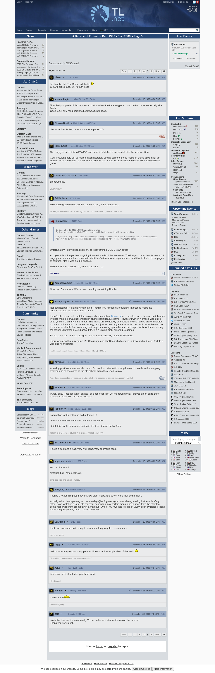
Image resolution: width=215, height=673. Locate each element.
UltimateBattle (182, 187)
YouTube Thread (24, 335)
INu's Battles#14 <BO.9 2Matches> (30, 114)
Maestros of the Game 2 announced (28, 67)
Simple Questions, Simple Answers (30, 214)
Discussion (190, 58)
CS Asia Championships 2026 (187, 408)
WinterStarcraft (179, 167)
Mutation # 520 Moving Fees (29, 160)
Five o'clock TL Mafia (26, 307)
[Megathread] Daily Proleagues (30, 196)
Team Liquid (169, 2)
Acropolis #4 (179, 360)
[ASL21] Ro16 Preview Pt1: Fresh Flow (28, 50)
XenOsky (40, 427)
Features (83, 30)
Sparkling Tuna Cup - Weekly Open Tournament (30, 117)
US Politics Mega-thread (27, 322)
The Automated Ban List (27, 402)
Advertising (87, 663)
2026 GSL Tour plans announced (28, 70)
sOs (192, 453)
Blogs (30, 408)
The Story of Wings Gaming (29, 259)
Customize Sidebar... (30, 433)
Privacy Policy (100, 663)
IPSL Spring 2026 (181, 306)
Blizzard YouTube (183, 192)
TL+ (113, 30)
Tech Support (24, 388)
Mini (192, 467)
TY (177, 453)
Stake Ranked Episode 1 (185, 332)
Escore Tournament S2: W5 (186, 356)
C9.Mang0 (177, 170)
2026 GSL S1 (180, 393)
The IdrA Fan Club (25, 343)
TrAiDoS (41, 415)
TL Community (24, 399)
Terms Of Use (115, 663)
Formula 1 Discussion (26, 372)
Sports (20, 366)
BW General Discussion (27, 179)
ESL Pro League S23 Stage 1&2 (188, 343)
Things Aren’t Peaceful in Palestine (30, 328)
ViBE (175, 173)
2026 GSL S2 (180, 386)
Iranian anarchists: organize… (26, 427)
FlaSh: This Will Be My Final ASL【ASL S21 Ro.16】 (30, 175)
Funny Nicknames (24, 424)
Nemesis (116, 316)
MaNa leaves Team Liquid (28, 75)
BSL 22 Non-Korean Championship (189, 363)
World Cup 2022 (25, 383)
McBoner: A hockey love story (30, 375)
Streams (54, 30)
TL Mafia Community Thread (29, 304)
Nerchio (193, 451)
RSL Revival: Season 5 (184, 389)
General (21, 87)
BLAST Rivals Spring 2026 (185, 423)
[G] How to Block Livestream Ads (30, 394)
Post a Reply (56, 70)
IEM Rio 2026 (180, 324)
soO (192, 455)
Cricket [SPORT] (24, 378)
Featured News (24, 42)
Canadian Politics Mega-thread (30, 325)
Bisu (192, 463)
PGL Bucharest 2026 (183, 328)
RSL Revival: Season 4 (184, 281)
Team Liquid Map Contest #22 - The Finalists (28, 48)
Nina (175, 136)
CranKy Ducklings (180, 54)
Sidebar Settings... (184, 474)
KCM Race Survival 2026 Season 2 (189, 309)
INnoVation (195, 457)
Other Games (30, 229)
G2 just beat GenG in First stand (30, 267)
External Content (26, 148)
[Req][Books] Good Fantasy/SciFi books (30, 357)
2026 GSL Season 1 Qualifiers (28, 64)
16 (43, 48)
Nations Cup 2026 (182, 320)
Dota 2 (20, 256)
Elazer (194, 460)
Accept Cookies (141, 668)
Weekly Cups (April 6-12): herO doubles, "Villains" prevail (28, 72)
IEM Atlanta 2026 (181, 411)
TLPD (184, 433)
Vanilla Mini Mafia (24, 298)
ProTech (176, 133)
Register (29, 2)
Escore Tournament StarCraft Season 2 (30, 199)
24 (43, 75)
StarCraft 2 (30, 81)
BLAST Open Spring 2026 (185, 335)
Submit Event (192, 66)
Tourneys (22, 108)
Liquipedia (183, 2)
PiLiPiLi (176, 139)
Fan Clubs (22, 340)
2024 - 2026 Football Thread (29, 369)
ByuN (178, 451)
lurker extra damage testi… (26, 418)
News (30, 36)
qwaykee (40, 421)
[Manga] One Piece (25, 351)
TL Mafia (21, 295)
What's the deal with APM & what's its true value (30, 217)
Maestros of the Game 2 (184, 382)
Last (178, 469)
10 (43, 45)
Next (157, 71)
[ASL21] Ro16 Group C (27, 202)
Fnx (175, 158)
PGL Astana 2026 (181, 419)
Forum (30, 30)
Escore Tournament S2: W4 (186, 278)
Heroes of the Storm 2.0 (27, 278)
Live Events (184, 36)
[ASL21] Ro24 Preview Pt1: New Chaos (28, 56)
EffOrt (178, 467)
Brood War (30, 167)
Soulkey (193, 465)
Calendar (42, 30)
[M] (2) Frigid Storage (26, 143)
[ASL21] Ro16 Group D (27, 206)
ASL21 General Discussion (28, 185)
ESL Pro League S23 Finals (186, 339)
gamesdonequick (183, 182)
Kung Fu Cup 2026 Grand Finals (188, 371)
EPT (104, 30)
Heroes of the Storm (27, 272)
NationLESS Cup (181, 285)
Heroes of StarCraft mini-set (29, 290)
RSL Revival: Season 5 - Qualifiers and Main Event (30, 123)
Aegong (176, 144)
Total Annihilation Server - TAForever (30, 248)
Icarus (176, 148)
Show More (177, 262)
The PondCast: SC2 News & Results (30, 154)
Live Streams (184, 118)
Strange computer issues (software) (30, 391)
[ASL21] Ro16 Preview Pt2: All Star (28, 45)
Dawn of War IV (23, 241)
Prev (124, 71)
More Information (163, 668)
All (164, 71)
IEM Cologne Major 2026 (185, 400)
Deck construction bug (26, 286)
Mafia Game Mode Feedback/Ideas (30, 301)
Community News (26, 61)
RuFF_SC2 (178, 130)
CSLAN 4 (178, 367)
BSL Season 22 (181, 295)
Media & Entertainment (29, 348)
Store (94, 30)
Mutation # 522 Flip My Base (29, 151)
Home (19, 30)
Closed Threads (30, 443)
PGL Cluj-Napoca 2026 (184, 346)
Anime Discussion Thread (28, 354)
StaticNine (40, 418)
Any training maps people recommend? (30, 220)
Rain (178, 463)
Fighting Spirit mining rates (28, 223)
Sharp (192, 469)
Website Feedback (30, 438)
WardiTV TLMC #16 (182, 317)
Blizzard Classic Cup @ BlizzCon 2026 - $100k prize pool (30, 103)
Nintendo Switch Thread (27, 238)
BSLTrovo (180, 198)
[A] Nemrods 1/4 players (27, 140)
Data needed (22, 188)
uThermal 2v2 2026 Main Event (187, 378)
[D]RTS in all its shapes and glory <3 (30, 137)
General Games (25, 235)
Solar (178, 457)
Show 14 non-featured (182, 202)
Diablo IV (21, 244)
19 (43, 64)
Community (30, 313)
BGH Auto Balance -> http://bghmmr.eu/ (30, 182)
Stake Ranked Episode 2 (185, 404)
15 (43, 70)
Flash (178, 465)
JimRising (177, 153)
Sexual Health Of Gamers (26, 415)
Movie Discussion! (25, 360)
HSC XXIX (178, 374)
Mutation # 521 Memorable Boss (30, 157)
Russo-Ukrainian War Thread (29, 332)
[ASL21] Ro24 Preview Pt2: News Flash (28, 53)
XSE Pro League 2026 (184, 397)
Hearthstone (23, 283)
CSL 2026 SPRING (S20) (185, 302)
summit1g (177, 164)
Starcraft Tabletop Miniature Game (30, 251)
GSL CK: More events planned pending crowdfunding (30, 120)
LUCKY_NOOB (40, 424)
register (112, 646)
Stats (178, 460)
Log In (19, 2)
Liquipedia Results (184, 268)
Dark (178, 455)
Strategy (21, 129)
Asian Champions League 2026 (188, 415)
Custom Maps (24, 134)
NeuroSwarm (179, 126)
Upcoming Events (184, 208)
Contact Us (128, 663)
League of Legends (27, 264)
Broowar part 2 (23, 421)
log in (99, 646)
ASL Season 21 (181, 298)
